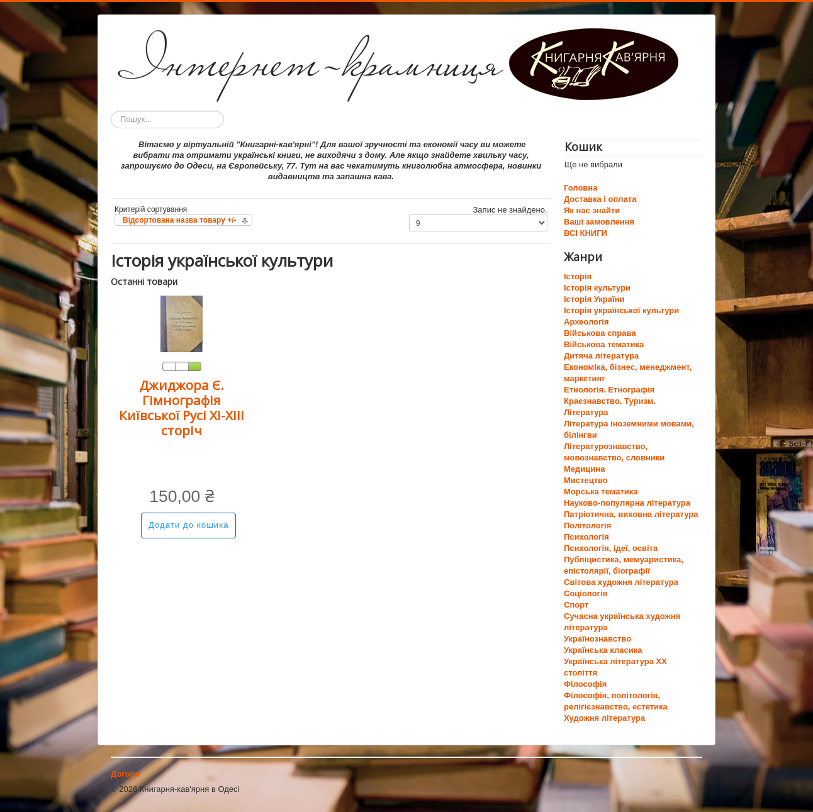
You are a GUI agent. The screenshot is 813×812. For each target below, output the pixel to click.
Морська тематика (600, 491)
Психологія (586, 537)
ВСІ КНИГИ (585, 233)
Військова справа (600, 333)
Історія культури (597, 287)
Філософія (585, 684)
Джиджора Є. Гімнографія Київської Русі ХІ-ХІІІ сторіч (181, 407)
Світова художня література (621, 582)
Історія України (594, 299)
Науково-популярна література (627, 503)
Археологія (586, 321)
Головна (580, 187)
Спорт (576, 604)
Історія (578, 276)
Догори (125, 774)
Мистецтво (586, 480)
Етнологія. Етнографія (609, 389)
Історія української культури (621, 310)
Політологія (587, 525)
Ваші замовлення (599, 221)
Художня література (604, 718)
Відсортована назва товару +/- (180, 220)
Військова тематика (604, 344)
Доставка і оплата (600, 199)
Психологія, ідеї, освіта (611, 548)
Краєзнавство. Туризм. (610, 401)
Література (586, 412)
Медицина (584, 469)
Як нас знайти (592, 210)
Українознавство (597, 638)
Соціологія (585, 593)
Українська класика (603, 650)
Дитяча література (601, 355)
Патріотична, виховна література (631, 514)
